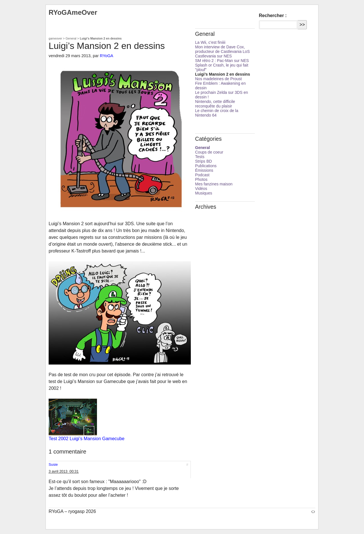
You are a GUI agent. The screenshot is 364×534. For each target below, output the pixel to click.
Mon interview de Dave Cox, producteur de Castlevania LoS (222, 49)
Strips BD (203, 161)
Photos (201, 179)
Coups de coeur (209, 152)
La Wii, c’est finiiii (210, 42)
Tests (199, 156)
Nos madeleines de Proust (218, 78)
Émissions (204, 170)
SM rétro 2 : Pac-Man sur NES (222, 60)
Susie (53, 464)
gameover (55, 38)
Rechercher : (273, 15)
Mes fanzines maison (214, 184)
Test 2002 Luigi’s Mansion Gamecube (87, 438)
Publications (206, 165)
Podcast (202, 175)
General (71, 38)
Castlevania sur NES (213, 56)
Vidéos (201, 188)
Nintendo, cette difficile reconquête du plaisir (215, 103)
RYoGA (106, 55)
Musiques (203, 193)
